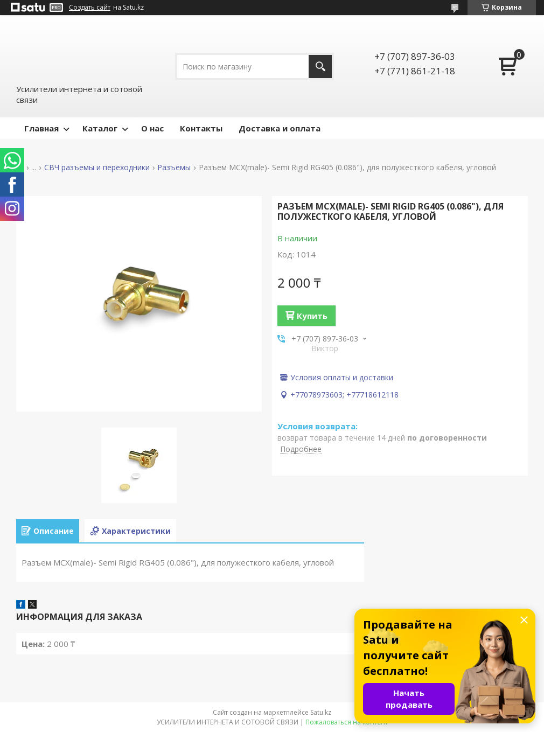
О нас (152, 128)
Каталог (99, 128)
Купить (312, 315)
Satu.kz (320, 712)
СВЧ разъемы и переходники (97, 167)
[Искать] (320, 66)
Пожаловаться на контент (346, 722)
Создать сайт (89, 7)
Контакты (201, 128)
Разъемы (174, 167)
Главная (41, 128)
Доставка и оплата (279, 128)
